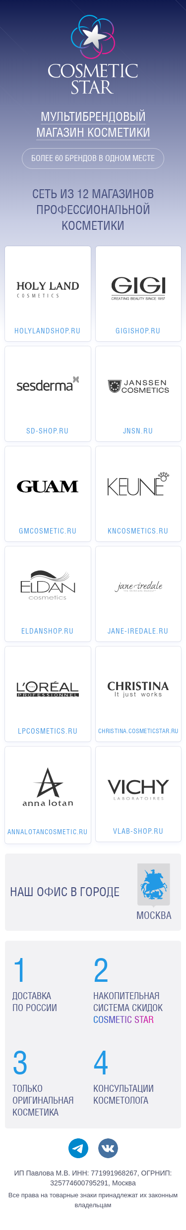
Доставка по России (34, 1002)
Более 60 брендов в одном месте (93, 158)
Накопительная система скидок (128, 1008)
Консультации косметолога (123, 1094)
